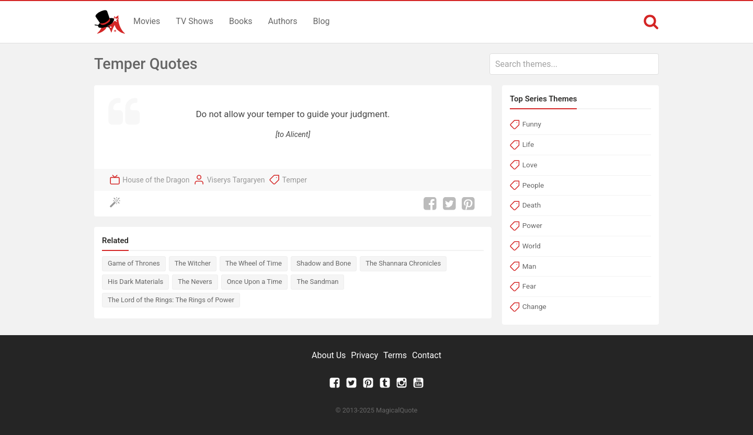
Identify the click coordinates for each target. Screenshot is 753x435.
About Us (329, 355)
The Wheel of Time (253, 263)
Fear (529, 286)
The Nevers (195, 281)
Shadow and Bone (323, 263)
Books (241, 21)
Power (532, 225)
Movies (146, 21)
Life (528, 144)
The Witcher (193, 263)
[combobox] (574, 64)
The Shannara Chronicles (403, 263)
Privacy (364, 355)
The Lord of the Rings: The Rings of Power (171, 300)
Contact (426, 355)
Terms (395, 355)
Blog (321, 21)
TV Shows (194, 21)
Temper (294, 180)
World (531, 246)
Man (529, 266)
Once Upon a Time (254, 281)
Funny (531, 124)
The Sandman (317, 281)
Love (530, 165)
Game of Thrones (134, 263)
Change (534, 306)
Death (531, 205)
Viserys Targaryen (236, 180)
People (533, 185)
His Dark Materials (135, 281)
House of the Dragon (155, 180)
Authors (283, 21)
